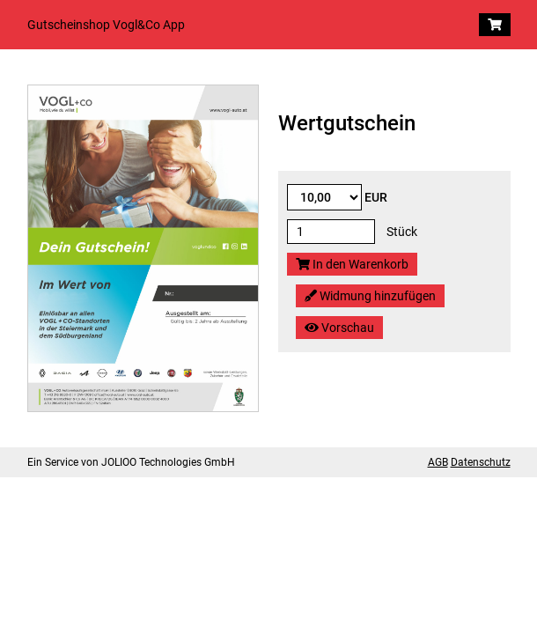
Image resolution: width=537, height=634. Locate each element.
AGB (438, 462)
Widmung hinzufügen (370, 296)
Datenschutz (481, 462)
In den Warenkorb (352, 264)
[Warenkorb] (495, 24)
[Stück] (331, 231)
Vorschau (339, 328)
